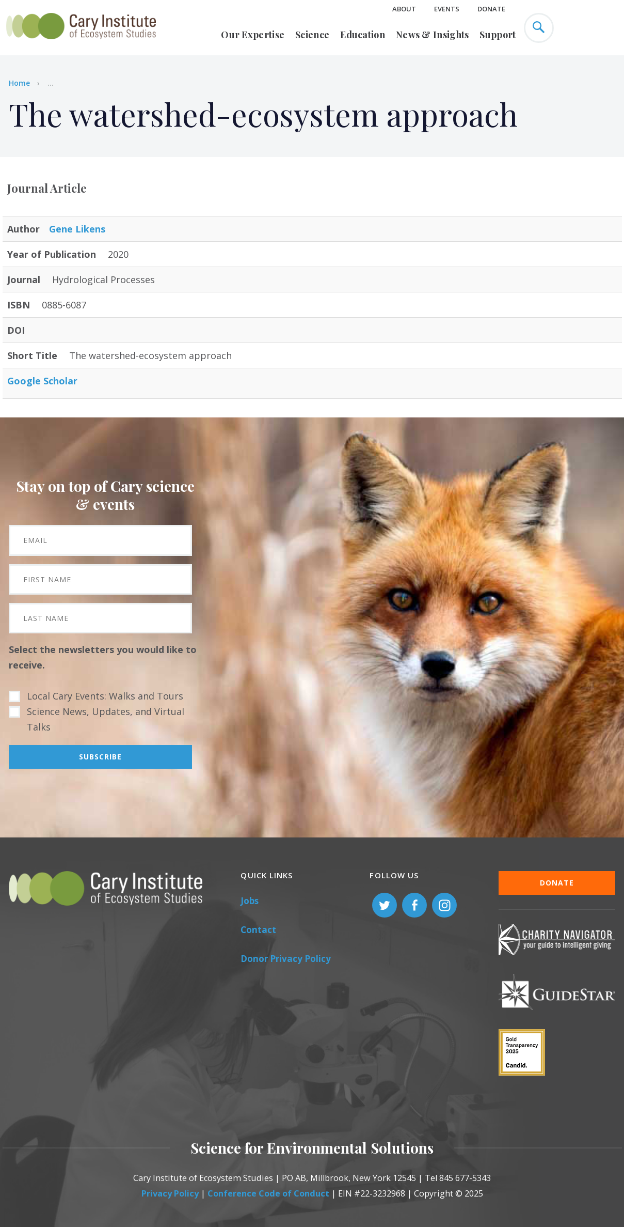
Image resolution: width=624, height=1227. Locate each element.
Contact (258, 930)
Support (497, 34)
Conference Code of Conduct (268, 1193)
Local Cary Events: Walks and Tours (105, 696)
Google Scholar (42, 381)
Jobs (250, 901)
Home (19, 83)
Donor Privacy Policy (286, 959)
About (404, 8)
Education (362, 34)
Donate (491, 8)
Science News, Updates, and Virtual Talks (105, 719)
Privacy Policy (170, 1193)
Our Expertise (252, 34)
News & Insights (432, 34)
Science (312, 34)
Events (446, 8)
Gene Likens (77, 229)
